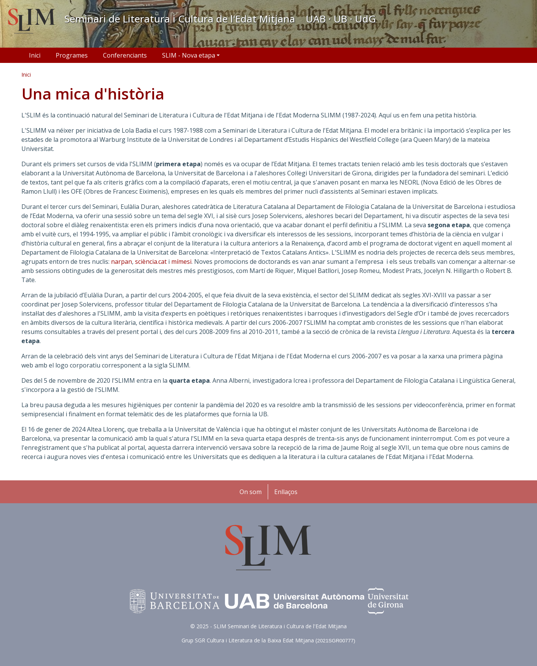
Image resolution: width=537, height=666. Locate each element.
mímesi (181, 261)
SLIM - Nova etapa (188, 55)
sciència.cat (151, 261)
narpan (121, 261)
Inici (34, 55)
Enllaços (285, 492)
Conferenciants (125, 55)
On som (251, 492)
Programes (72, 55)
